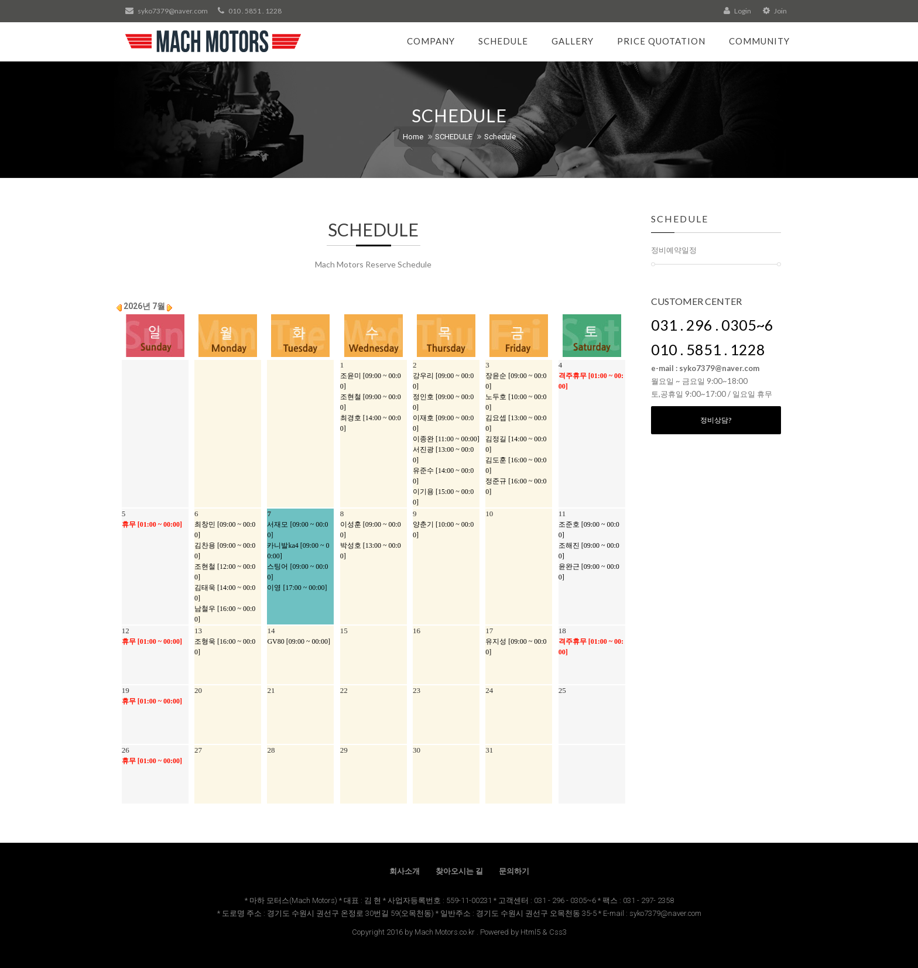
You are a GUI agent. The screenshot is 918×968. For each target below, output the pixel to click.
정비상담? (715, 420)
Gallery (573, 41)
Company (431, 41)
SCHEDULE (453, 136)
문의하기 (514, 871)
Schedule (503, 41)
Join (775, 10)
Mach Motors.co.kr (445, 932)
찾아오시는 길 (459, 871)
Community (759, 41)
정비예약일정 (674, 250)
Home (413, 136)
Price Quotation (661, 41)
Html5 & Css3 (543, 932)
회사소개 (404, 871)
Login (737, 10)
